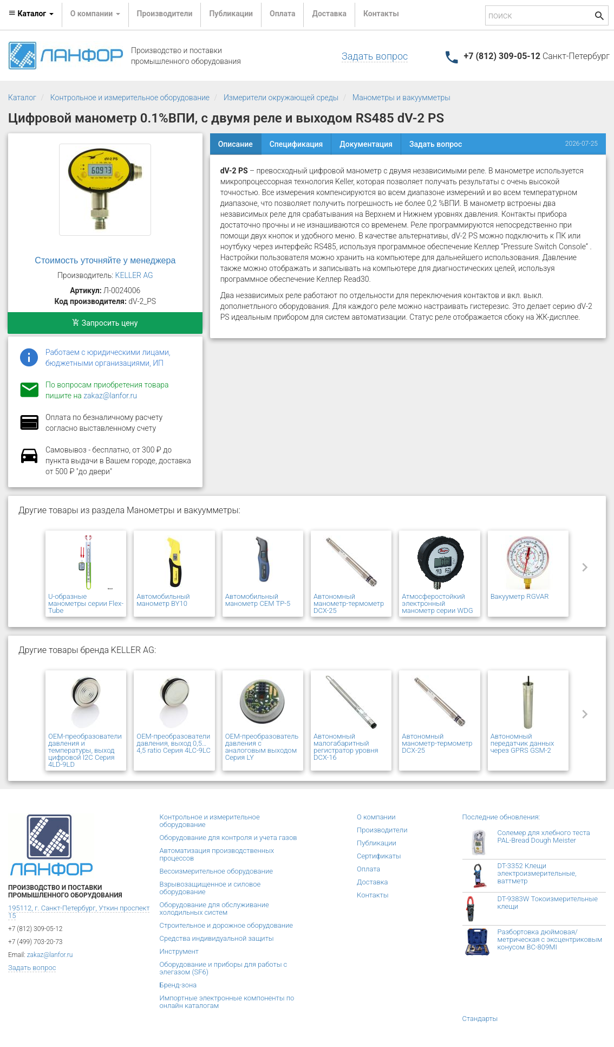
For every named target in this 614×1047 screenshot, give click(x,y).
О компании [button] (95, 13)
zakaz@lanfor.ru (110, 395)
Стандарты (480, 1018)
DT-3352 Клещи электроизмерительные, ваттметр (537, 873)
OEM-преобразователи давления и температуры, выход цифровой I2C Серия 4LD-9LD (85, 750)
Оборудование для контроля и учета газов (228, 837)
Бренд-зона (178, 985)
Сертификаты (379, 856)
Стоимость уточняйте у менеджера (105, 260)
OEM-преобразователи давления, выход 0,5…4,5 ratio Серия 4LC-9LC (173, 743)
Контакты (381, 13)
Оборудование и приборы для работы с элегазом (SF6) (224, 968)
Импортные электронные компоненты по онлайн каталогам (227, 1002)
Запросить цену (105, 323)
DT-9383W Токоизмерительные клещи (548, 902)
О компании (376, 817)
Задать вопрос (375, 56)
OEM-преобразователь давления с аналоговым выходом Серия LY (262, 746)
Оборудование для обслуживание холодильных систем (214, 908)
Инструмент (179, 951)
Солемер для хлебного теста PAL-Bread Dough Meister (544, 836)
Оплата (282, 13)
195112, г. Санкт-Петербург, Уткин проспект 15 (78, 912)
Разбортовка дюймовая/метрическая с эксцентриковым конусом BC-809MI (550, 939)
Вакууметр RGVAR (520, 596)
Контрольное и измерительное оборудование (130, 97)
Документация (366, 144)
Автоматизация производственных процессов (217, 854)
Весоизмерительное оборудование (216, 871)
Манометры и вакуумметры (401, 97)
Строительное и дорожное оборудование (226, 925)
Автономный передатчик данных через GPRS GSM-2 (522, 743)
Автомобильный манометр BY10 (163, 599)
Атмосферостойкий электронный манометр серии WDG (437, 603)
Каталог (22, 97)
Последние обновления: (501, 817)
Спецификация (296, 144)
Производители (165, 13)
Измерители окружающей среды (281, 97)
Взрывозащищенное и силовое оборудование (210, 888)
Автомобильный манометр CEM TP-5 (257, 599)
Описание (235, 144)
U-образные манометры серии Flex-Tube (85, 603)
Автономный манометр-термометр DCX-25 (348, 603)
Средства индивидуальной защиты (217, 938)
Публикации (231, 13)
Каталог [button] (31, 13)
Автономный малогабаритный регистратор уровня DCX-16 (345, 746)
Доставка (329, 13)
